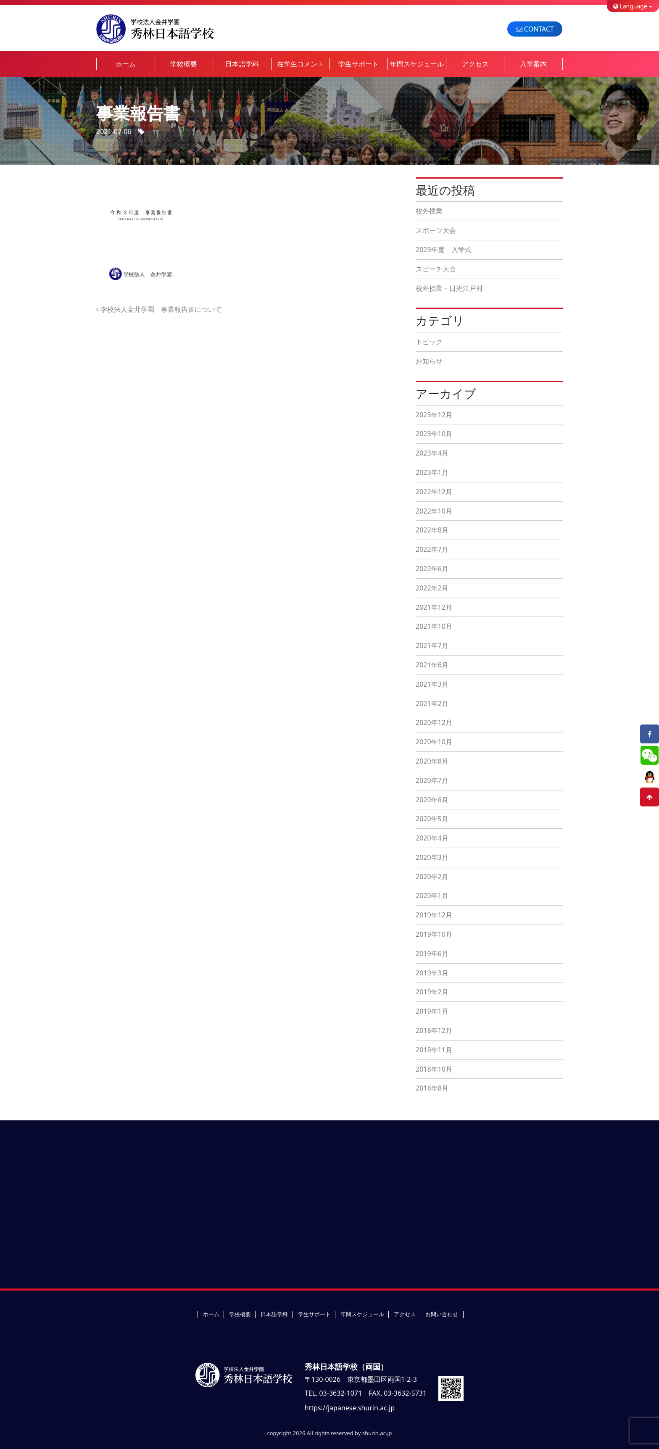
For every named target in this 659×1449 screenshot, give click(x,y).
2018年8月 (432, 1088)
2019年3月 (432, 972)
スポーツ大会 (436, 230)
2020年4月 (432, 838)
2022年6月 (432, 568)
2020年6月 (432, 799)
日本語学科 (242, 63)
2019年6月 (432, 953)
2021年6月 (432, 664)
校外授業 (429, 211)
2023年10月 (434, 433)
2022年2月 (432, 588)
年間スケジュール (417, 63)
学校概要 (183, 63)
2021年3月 (432, 684)
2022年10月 (434, 511)
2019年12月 (434, 914)
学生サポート (358, 63)
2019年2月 (432, 991)
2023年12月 (434, 414)
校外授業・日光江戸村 (449, 288)
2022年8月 (432, 530)
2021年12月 (434, 607)
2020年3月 (432, 857)
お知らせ (429, 361)
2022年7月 (432, 549)
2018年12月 (434, 1030)
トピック (429, 341)
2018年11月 (434, 1049)
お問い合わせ (441, 1314)
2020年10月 (434, 741)
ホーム (126, 63)
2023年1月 (432, 472)
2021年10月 (434, 626)
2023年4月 (432, 453)
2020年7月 (432, 780)
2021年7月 (432, 645)
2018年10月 (434, 1069)
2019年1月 (432, 1011)
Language (630, 6)
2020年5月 (432, 818)
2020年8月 (432, 761)
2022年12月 (434, 491)
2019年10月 (434, 934)
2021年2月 (432, 703)
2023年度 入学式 (444, 249)
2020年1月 (432, 895)
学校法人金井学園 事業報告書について (158, 309)
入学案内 (533, 63)
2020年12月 (434, 722)
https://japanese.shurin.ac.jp (350, 1407)
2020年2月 (432, 876)
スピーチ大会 (436, 269)
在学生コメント (300, 63)
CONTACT (535, 29)
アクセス (475, 63)
